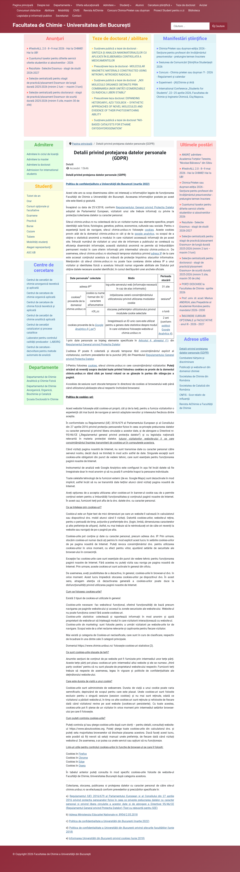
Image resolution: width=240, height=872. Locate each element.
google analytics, (145, 233)
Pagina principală (23, 5)
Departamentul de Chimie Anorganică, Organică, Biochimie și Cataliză (41, 390)
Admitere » (109, 5)
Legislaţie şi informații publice (34, 15)
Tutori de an (33, 195)
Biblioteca (194, 10)
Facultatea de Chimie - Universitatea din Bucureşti (71, 25)
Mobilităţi (63, 10)
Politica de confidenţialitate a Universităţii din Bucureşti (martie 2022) (109, 821)
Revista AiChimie (93, 10)
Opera (82, 765)
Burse (30, 226)
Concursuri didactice (28, 10)
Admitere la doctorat (38, 164)
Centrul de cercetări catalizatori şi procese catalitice (39, 328)
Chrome (83, 757)
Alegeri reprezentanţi (38, 247)
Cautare (218, 26)
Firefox (83, 753)
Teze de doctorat (185, 5)
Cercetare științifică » (160, 5)
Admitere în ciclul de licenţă (42, 154)
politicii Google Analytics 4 (165, 329)
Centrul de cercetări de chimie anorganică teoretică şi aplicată (43, 283)
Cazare (31, 231)
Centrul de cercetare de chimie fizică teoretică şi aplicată (41, 306)
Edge (81, 761)
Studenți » (125, 5)
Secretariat (62, 15)
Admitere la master (38, 159)
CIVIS (76, 10)
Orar (29, 201)
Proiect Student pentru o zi (169, 10)
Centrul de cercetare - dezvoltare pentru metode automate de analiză (41, 351)
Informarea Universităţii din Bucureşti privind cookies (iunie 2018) (107, 838)
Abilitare (49, 10)
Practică (31, 220)
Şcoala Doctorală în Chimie (42, 399)
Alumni (139, 5)
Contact (76, 15)
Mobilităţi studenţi (37, 242)
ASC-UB (31, 252)
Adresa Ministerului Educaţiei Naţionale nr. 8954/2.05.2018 (103, 814)
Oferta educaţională (87, 5)
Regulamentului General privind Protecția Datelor (145, 207)
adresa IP (156, 253)
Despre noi (43, 5)
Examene (32, 215)
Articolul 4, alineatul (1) (154, 340)
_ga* (92, 329)
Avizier (203, 5)
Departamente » (63, 5)
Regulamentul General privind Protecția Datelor (93, 344)
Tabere (31, 236)
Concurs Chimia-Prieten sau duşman (128, 10)
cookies (149, 229)
